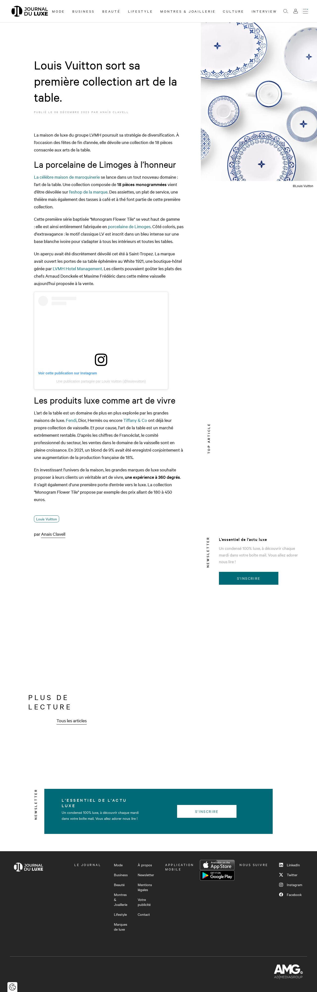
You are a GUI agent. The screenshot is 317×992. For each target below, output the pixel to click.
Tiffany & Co (135, 420)
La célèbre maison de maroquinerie (67, 177)
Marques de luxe (120, 927)
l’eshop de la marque (88, 191)
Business (83, 11)
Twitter (288, 874)
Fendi (71, 420)
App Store (217, 865)
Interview (264, 11)
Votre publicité (144, 902)
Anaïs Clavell (114, 112)
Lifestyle (140, 11)
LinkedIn (289, 864)
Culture (233, 11)
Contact (144, 914)
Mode (58, 11)
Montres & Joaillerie (187, 11)
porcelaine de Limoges (129, 226)
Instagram (290, 884)
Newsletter (146, 874)
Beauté (111, 11)
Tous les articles (71, 720)
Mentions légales (145, 887)
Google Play (217, 875)
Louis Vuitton (46, 518)
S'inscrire (249, 578)
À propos (145, 864)
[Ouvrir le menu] (305, 11)
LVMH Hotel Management (77, 268)
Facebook (290, 894)
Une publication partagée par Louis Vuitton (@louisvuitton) (101, 381)
